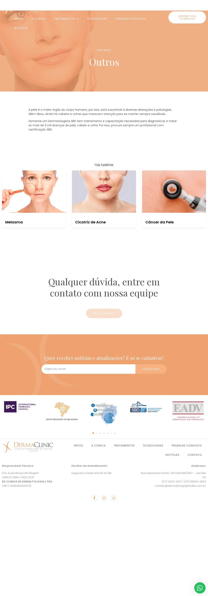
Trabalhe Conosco (130, 19)
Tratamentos (66, 19)
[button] (187, 17)
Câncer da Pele (159, 222)
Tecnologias (97, 19)
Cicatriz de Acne (90, 222)
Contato (195, 455)
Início (18, 19)
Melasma (14, 222)
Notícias (21, 28)
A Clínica (39, 19)
